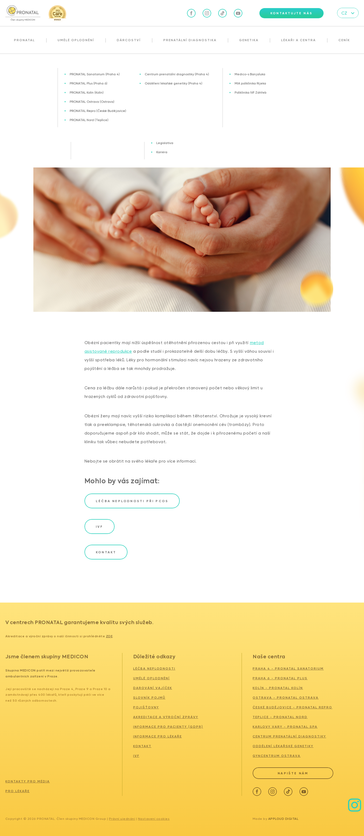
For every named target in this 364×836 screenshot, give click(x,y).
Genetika (249, 40)
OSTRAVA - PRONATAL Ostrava (286, 697)
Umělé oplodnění (76, 40)
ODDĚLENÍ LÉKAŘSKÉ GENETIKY (283, 746)
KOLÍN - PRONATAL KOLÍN (278, 688)
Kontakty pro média (27, 780)
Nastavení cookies (154, 817)
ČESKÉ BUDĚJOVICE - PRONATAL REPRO (292, 707)
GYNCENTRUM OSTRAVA (277, 756)
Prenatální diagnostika (190, 40)
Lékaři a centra (298, 40)
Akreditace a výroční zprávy (165, 717)
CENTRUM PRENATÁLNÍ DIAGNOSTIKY (289, 736)
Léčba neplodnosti (154, 668)
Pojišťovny (146, 707)
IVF (136, 756)
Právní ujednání (122, 817)
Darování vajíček (152, 688)
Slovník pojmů (149, 697)
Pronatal (24, 40)
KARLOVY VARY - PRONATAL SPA (285, 727)
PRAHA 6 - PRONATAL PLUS (280, 678)
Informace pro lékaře (157, 736)
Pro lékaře (17, 789)
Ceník (344, 40)
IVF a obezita (49, 65)
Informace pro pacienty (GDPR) (168, 727)
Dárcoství (129, 40)
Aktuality (24, 65)
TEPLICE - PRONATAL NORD (280, 717)
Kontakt (142, 746)
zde (109, 636)
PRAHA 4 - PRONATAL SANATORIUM (288, 668)
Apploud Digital (283, 817)
